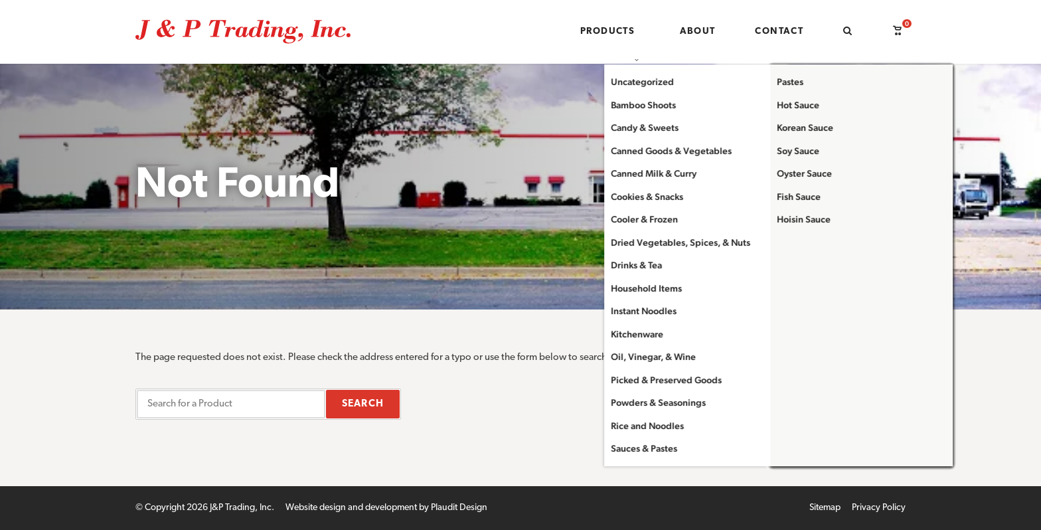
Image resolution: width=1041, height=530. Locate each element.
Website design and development (351, 508)
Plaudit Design (459, 508)
